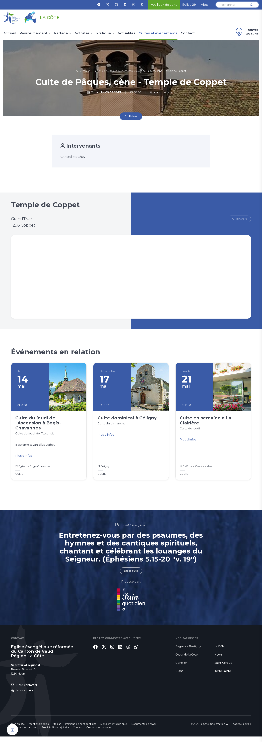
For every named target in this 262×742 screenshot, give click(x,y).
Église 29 (189, 5)
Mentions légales (39, 729)
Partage (61, 33)
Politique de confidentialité (80, 729)
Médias (57, 729)
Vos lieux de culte (164, 5)
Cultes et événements (158, 33)
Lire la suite (131, 575)
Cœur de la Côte (186, 659)
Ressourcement (33, 33)
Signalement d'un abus (113, 729)
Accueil (9, 33)
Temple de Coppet (162, 92)
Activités (82, 33)
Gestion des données (98, 732)
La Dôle (220, 651)
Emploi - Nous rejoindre (55, 732)
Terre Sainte (223, 676)
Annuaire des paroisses (24, 732)
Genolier (181, 667)
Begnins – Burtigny (188, 651)
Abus (205, 5)
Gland (179, 676)
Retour (133, 116)
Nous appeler (25, 695)
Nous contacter (26, 690)
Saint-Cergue (223, 667)
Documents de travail (143, 729)
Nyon (218, 659)
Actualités (126, 33)
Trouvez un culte (247, 32)
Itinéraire (241, 219)
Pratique (103, 33)
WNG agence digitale (238, 729)
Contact (188, 33)
